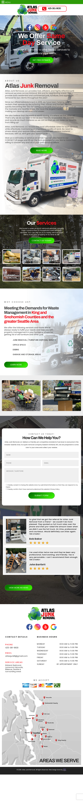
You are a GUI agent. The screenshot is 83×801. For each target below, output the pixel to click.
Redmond (17, 665)
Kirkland (8, 665)
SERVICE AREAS (14, 662)
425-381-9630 (54, 8)
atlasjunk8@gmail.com (16, 656)
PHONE (9, 644)
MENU (8, 2)
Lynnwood (9, 667)
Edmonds (19, 667)
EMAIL (8, 653)
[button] (67, 588)
